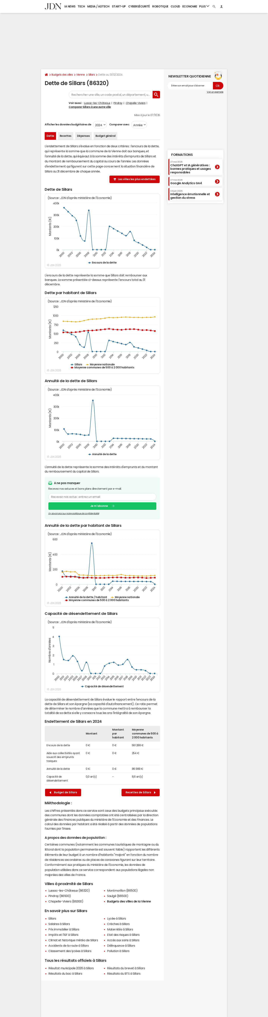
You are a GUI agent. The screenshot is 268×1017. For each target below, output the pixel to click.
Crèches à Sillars (118, 923)
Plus (204, 6)
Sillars (91, 74)
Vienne (80, 74)
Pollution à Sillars (118, 950)
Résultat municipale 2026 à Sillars (71, 968)
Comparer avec (119, 124)
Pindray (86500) (59, 895)
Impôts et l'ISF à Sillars (63, 934)
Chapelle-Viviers (136, 103)
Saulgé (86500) (117, 895)
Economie (189, 6)
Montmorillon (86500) (122, 890)
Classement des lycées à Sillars (69, 950)
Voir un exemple (215, 92)
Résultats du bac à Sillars (65, 973)
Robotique (160, 6)
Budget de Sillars (63, 792)
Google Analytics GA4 (186, 182)
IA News (70, 6)
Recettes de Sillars (141, 792)
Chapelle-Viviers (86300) (65, 901)
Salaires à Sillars (59, 923)
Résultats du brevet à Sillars (126, 968)
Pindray (118, 103)
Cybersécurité (139, 6)
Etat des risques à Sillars (123, 934)
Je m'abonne (99, 506)
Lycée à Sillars (116, 918)
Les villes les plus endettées (137, 179)
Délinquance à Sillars (121, 945)
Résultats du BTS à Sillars (124, 973)
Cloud (175, 6)
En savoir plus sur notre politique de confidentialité (73, 513)
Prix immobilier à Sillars (63, 929)
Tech (81, 6)
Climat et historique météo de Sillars (73, 940)
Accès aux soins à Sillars (123, 940)
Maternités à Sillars (120, 929)
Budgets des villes (62, 74)
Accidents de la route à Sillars (68, 945)
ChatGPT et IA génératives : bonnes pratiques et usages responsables (190, 167)
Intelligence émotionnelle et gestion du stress (190, 194)
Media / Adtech (98, 6)
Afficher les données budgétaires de (68, 124)
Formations (182, 154)
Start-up (119, 6)
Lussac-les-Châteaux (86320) (69, 890)
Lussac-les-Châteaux (97, 103)
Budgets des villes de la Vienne (129, 901)
